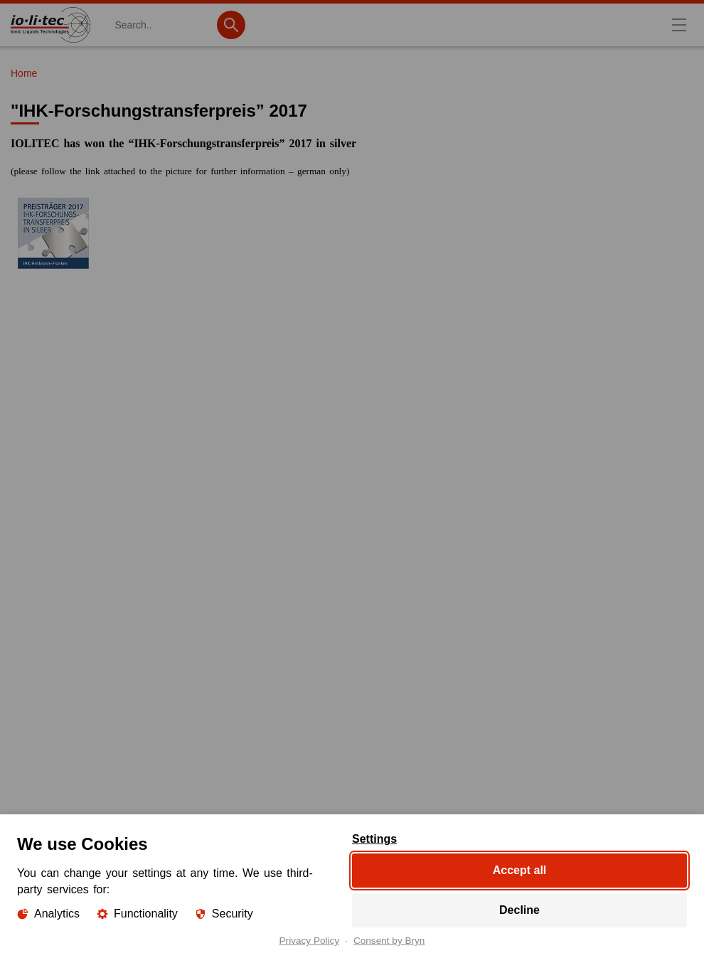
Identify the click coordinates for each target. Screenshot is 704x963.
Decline (519, 910)
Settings (374, 839)
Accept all (520, 870)
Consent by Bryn (389, 941)
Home (24, 73)
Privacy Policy (309, 941)
